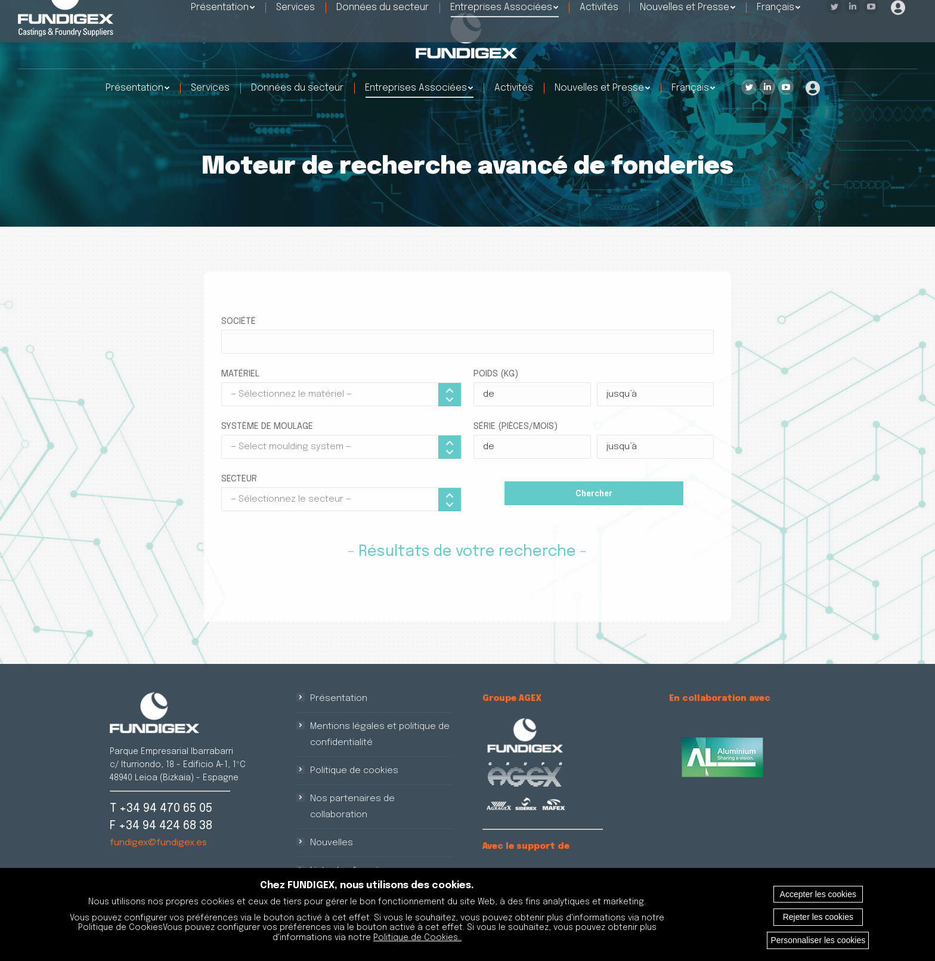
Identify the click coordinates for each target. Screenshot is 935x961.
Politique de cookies (354, 770)
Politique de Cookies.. (417, 938)
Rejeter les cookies (818, 917)
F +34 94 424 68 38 (161, 826)
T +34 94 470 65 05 (161, 808)
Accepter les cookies (818, 894)
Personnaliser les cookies (817, 940)
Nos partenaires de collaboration (352, 807)
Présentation (338, 698)
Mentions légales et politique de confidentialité (380, 734)
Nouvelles (331, 843)
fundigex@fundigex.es (158, 843)
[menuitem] (137, 88)
